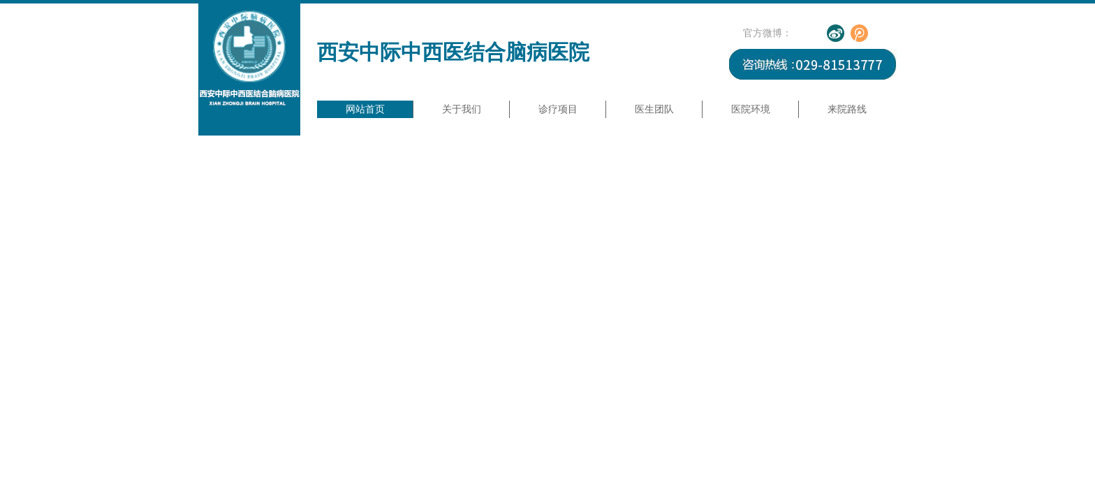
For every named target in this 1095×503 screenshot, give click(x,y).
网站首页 (365, 109)
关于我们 (461, 109)
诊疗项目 (558, 109)
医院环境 (750, 109)
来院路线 (847, 109)
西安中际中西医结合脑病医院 (453, 52)
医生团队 (654, 109)
